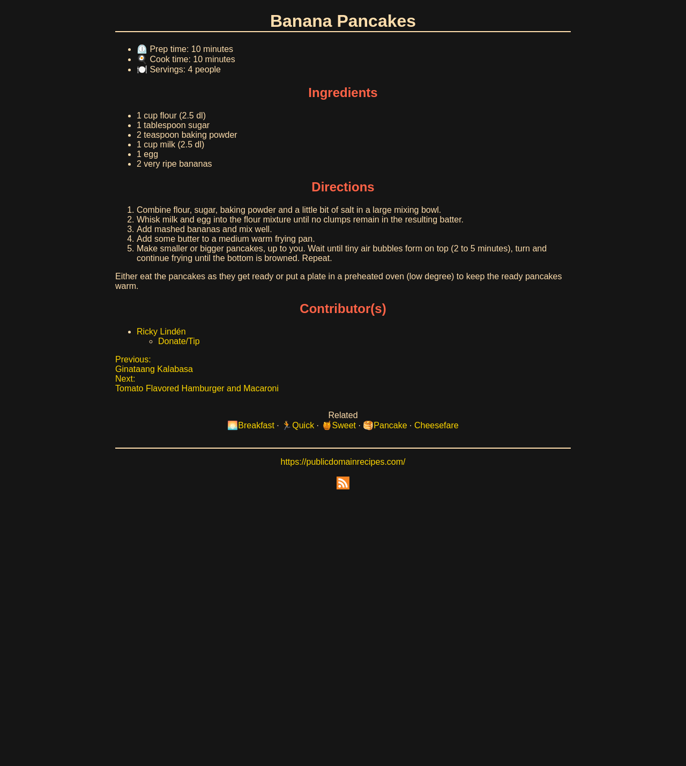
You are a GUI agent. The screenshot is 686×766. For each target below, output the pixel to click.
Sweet (344, 425)
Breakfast (256, 425)
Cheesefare (436, 425)
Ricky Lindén (161, 331)
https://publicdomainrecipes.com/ (343, 461)
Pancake (390, 425)
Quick (303, 425)
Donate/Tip (179, 341)
